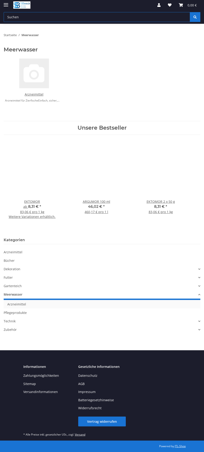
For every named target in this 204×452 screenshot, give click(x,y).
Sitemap (29, 384)
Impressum (87, 392)
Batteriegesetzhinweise (96, 400)
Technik (10, 321)
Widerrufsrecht (90, 408)
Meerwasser (13, 294)
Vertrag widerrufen (102, 421)
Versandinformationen (40, 392)
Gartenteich (13, 286)
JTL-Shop (180, 446)
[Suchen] (195, 17)
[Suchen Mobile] (97, 17)
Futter (8, 277)
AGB (81, 384)
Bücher (9, 260)
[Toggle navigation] (6, 3)
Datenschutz (87, 375)
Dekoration (12, 269)
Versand (80, 434)
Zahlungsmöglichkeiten (41, 375)
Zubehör (10, 329)
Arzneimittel (34, 94)
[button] (159, 5)
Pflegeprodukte (15, 312)
